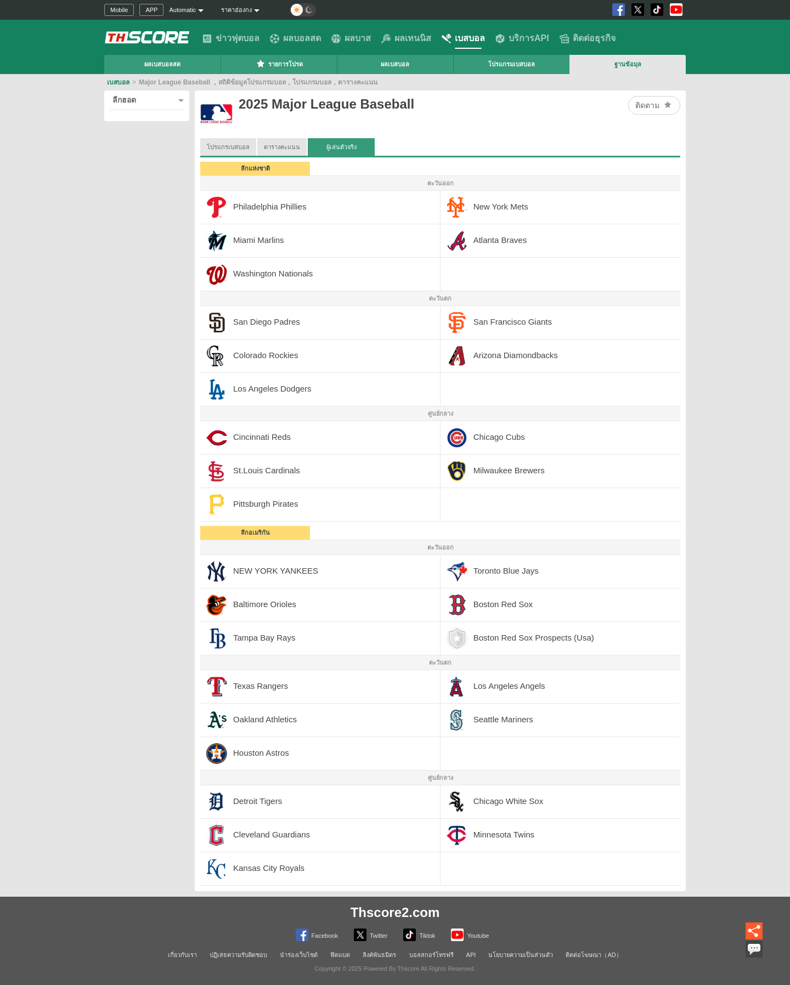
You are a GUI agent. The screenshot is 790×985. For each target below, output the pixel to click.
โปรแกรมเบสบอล (511, 64)
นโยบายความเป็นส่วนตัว (520, 955)
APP (151, 10)
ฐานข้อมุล (627, 64)
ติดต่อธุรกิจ (588, 38)
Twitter (370, 935)
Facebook (317, 935)
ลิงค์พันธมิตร (379, 955)
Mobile (119, 10)
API (471, 955)
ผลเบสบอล (395, 64)
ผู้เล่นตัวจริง (341, 144)
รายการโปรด (279, 63)
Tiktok (419, 935)
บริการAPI (522, 38)
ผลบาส (351, 38)
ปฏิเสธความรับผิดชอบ (238, 955)
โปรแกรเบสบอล (228, 147)
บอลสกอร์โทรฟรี (431, 955)
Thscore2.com (395, 912)
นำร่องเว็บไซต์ (299, 955)
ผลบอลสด (295, 38)
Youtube (470, 935)
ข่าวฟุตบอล (230, 38)
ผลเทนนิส (406, 38)
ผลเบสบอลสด (162, 64)
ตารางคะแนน (282, 147)
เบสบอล (463, 38)
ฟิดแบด (340, 955)
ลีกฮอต (124, 99)
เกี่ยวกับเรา (182, 955)
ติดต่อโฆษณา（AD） (594, 955)
